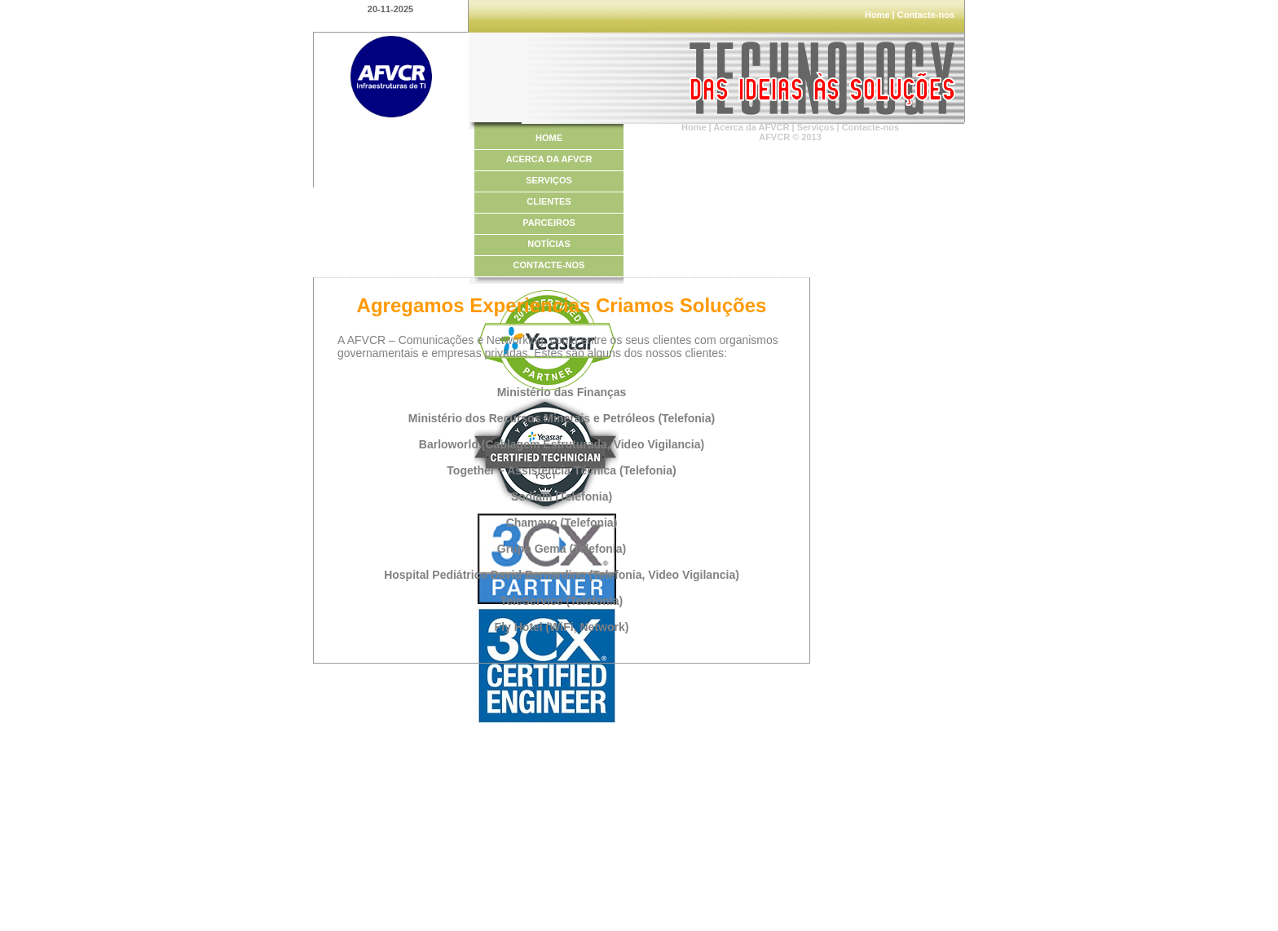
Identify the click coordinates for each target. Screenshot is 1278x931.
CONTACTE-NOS (549, 265)
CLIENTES (549, 201)
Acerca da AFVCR (751, 127)
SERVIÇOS (549, 180)
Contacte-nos (925, 15)
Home (877, 15)
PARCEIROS (548, 222)
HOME (548, 138)
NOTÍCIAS (549, 244)
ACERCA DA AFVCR (549, 159)
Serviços (816, 127)
